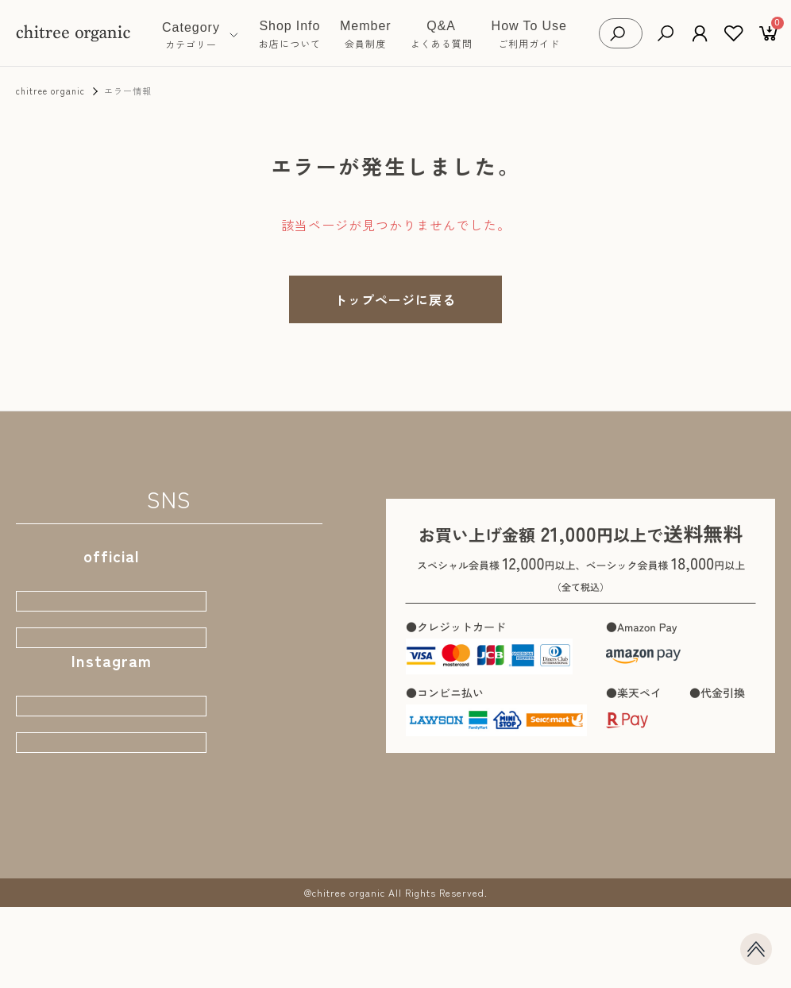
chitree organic (50, 90)
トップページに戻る (395, 299)
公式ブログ (111, 659)
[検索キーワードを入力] (633, 34)
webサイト (111, 607)
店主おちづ (111, 796)
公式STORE (111, 743)
